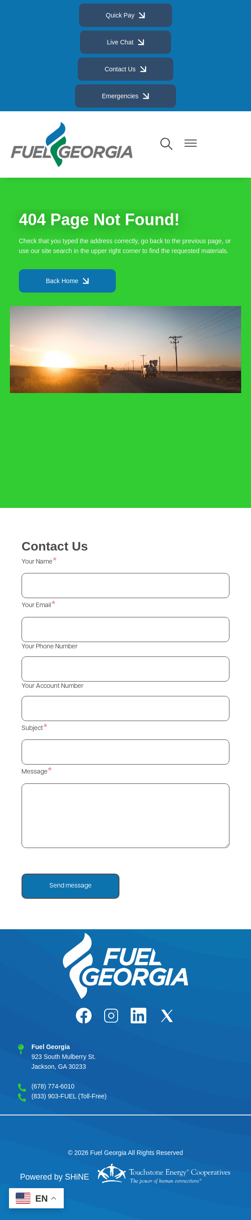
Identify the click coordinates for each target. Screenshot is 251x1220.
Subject (32, 728)
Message (35, 772)
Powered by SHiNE (54, 1176)
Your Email (36, 605)
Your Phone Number (50, 646)
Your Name (37, 562)
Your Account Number (53, 686)
